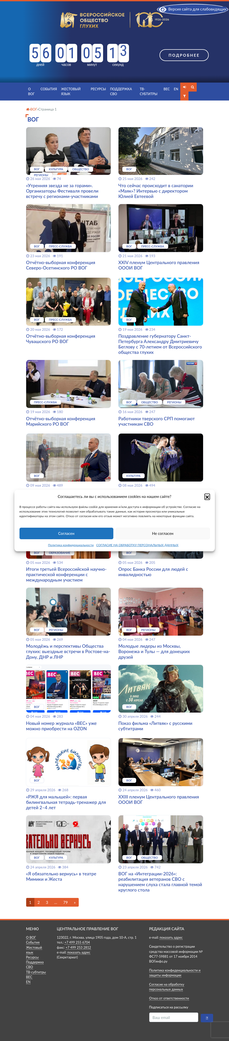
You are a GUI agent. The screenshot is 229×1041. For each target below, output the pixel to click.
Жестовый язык (71, 91)
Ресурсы (98, 89)
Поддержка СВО (121, 91)
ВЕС (167, 89)
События (49, 89)
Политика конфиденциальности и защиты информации (175, 972)
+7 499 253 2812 (78, 947)
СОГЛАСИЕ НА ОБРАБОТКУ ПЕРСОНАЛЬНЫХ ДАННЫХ (137, 545)
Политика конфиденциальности (71, 545)
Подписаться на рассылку (168, 1007)
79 (65, 902)
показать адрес (78, 952)
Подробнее (184, 55)
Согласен (66, 533)
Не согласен (163, 533)
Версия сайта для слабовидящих (192, 9)
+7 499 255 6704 (77, 942)
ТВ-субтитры (148, 91)
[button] (207, 496)
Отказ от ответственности (169, 998)
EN (176, 89)
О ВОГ (31, 91)
